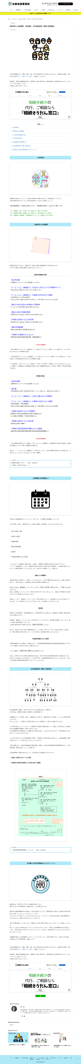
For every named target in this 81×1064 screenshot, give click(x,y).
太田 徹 (22, 1006)
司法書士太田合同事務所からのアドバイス (24, 149)
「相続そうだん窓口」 (27, 76)
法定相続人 (15, 127)
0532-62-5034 (50, 3)
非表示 (42, 124)
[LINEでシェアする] (40, 996)
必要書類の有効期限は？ (19, 142)
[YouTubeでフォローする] (24, 1016)
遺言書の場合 (17, 138)
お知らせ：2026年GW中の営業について (40, 13)
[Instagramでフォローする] (22, 1016)
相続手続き (13, 23)
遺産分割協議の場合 (19, 135)
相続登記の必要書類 (17, 131)
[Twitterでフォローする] (20, 1016)
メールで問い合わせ (65, 3)
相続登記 (12, 1024)
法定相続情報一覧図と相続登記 (20, 146)
